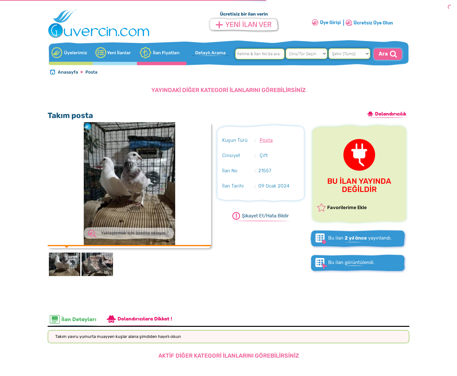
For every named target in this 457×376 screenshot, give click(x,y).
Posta (91, 72)
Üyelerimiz (75, 53)
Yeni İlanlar (119, 53)
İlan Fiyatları (166, 53)
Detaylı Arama (210, 53)
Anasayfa (68, 72)
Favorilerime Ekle (347, 207)
